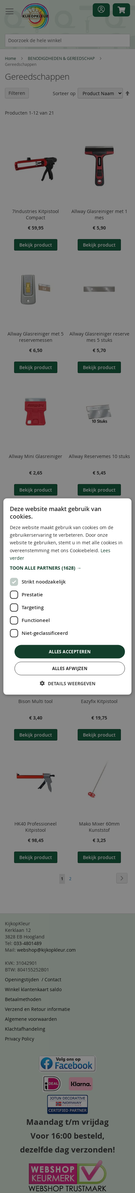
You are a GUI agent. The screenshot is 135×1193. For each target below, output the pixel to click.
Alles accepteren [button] (70, 651)
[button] (67, 568)
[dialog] (67, 596)
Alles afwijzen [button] (70, 668)
